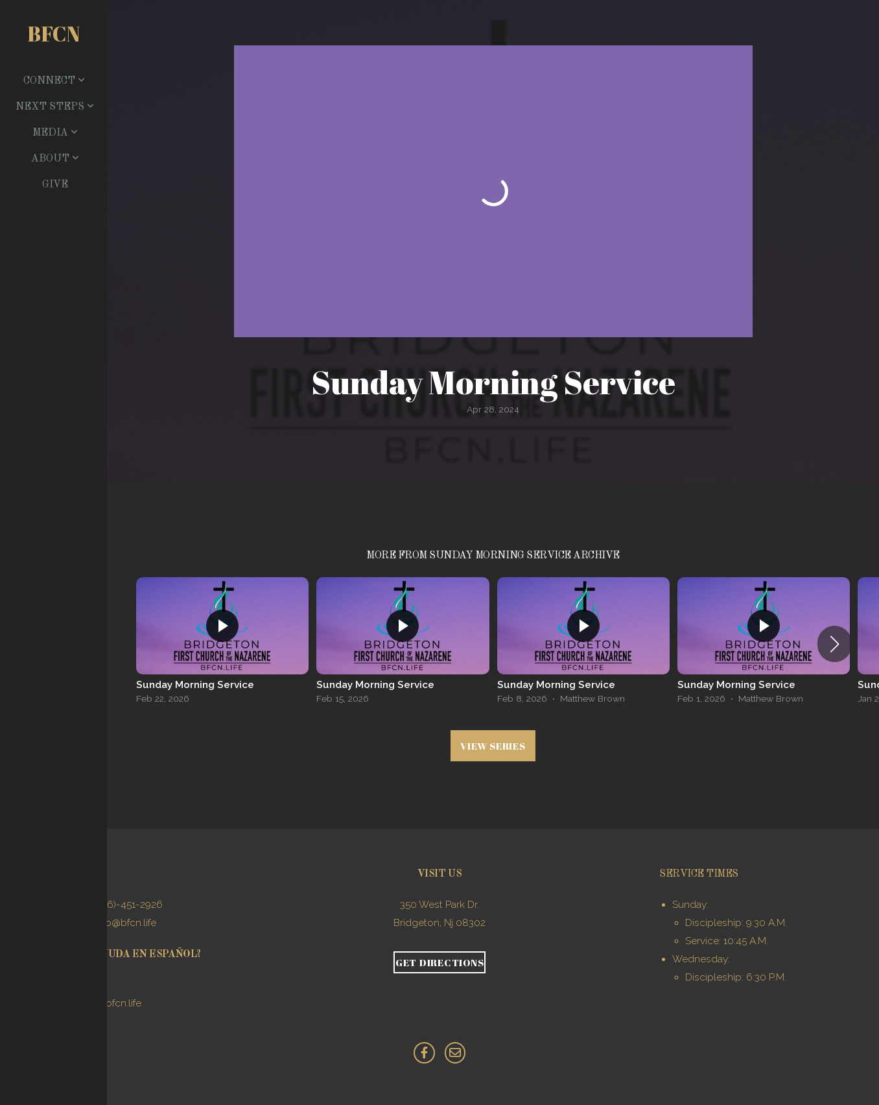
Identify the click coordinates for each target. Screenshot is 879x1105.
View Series (492, 745)
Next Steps (55, 107)
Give (55, 185)
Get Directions (439, 962)
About (55, 159)
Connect (54, 81)
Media (55, 133)
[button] (834, 644)
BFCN (53, 33)
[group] (222, 644)
